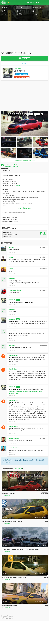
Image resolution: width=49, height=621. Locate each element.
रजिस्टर (25, 460)
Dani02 (11, 269)
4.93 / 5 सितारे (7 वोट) (6, 170)
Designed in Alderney (7, 616)
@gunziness (28, 302)
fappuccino (12, 331)
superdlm (12, 345)
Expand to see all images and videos (24, 160)
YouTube (17, 185)
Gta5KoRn (18, 69)
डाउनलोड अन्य (8, 166)
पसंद (17, 166)
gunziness (12, 278)
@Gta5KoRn (13, 357)
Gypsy (11, 257)
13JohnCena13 (14, 438)
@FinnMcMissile (14, 389)
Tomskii (11, 247)
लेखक (18, 300)
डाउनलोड (24, 58)
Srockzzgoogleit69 (15, 290)
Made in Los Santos (7, 618)
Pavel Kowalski (14, 448)
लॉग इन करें (17, 460)
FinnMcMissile (13, 355)
